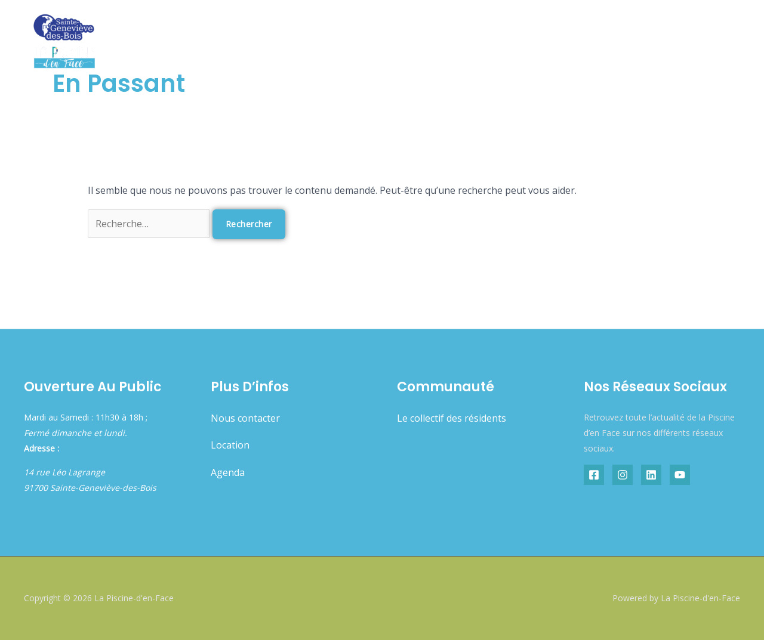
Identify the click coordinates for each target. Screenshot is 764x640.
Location (230, 445)
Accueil (232, 42)
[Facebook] (594, 475)
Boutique (610, 42)
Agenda (277, 42)
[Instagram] (622, 475)
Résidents (387, 42)
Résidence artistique (688, 42)
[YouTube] (680, 475)
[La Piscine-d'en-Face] (64, 41)
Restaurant (553, 42)
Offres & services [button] (471, 42)
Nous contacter (245, 418)
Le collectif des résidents (451, 418)
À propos (326, 42)
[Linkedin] (651, 475)
